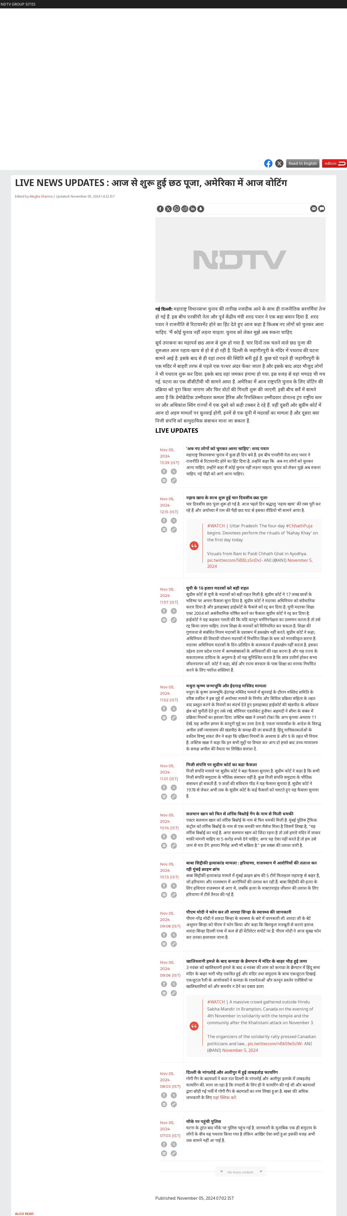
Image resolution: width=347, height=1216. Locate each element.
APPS (7, 113)
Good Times (13, 147)
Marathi (10, 138)
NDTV (8, 12)
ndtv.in (331, 163)
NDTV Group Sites (18, 4)
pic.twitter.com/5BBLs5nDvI (234, 560)
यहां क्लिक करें (224, 1097)
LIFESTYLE (12, 71)
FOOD (8, 62)
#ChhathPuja (299, 526)
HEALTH (10, 79)
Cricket (9, 54)
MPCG (8, 130)
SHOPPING (12, 104)
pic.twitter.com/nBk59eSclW (275, 1044)
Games (9, 96)
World (8, 20)
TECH (8, 88)
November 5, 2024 (240, 1050)
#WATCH (216, 526)
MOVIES (10, 46)
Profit (8, 29)
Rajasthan (11, 121)
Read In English (303, 163)
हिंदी (6, 37)
